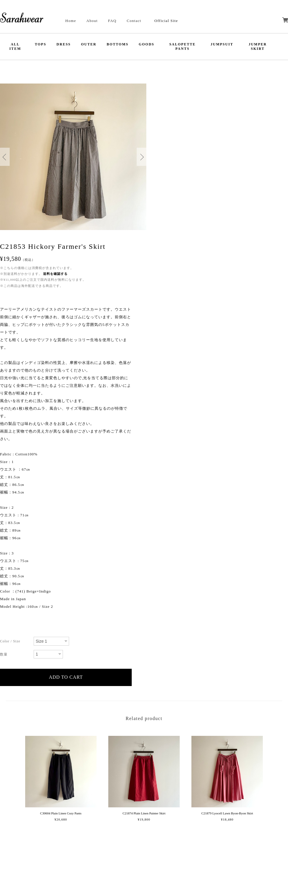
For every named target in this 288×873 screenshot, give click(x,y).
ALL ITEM (15, 46)
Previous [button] (5, 157)
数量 (14, 655)
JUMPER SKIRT (257, 46)
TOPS (40, 44)
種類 (14, 641)
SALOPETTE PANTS (182, 46)
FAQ (112, 20)
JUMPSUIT (222, 44)
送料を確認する (55, 273)
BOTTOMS (117, 44)
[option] (73, 157)
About (92, 20)
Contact (134, 20)
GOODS (146, 44)
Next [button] (141, 157)
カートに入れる (66, 677)
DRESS (63, 44)
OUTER (89, 44)
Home (70, 20)
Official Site (166, 20)
